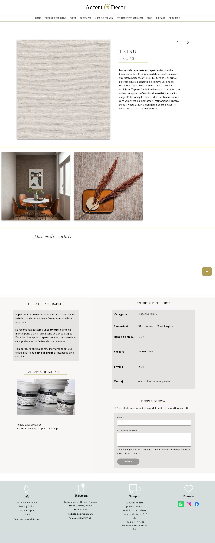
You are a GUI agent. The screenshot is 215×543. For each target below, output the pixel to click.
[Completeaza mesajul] (154, 439)
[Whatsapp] (181, 504)
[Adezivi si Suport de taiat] (27, 519)
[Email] (153, 422)
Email (120, 417)
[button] (55, 18)
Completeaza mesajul (128, 430)
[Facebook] (196, 504)
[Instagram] (189, 504)
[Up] (177, 42)
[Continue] (207, 271)
